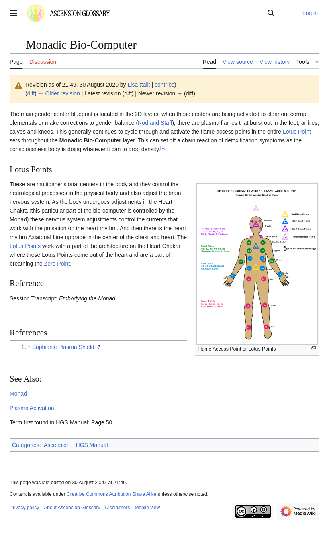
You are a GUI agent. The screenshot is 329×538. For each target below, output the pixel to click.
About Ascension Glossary (72, 507)
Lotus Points (25, 246)
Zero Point (57, 263)
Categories (25, 445)
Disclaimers (117, 507)
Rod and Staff (155, 123)
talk (145, 84)
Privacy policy (24, 507)
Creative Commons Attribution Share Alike (111, 494)
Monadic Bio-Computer (90, 140)
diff (31, 93)
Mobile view (147, 507)
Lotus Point (297, 131)
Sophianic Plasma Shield (63, 347)
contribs (164, 84)
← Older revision (59, 93)
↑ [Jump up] (29, 347)
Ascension (57, 445)
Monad (18, 393)
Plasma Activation (32, 408)
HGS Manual (92, 445)
